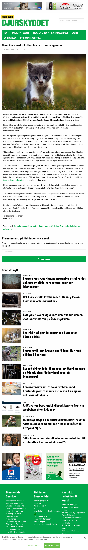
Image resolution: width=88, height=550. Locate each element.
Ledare (26, 33)
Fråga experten (40, 33)
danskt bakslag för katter (49, 226)
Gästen (75, 33)
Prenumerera (44, 259)
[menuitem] (6, 32)
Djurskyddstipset (59, 33)
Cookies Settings (34, 545)
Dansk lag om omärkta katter (26, 226)
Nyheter (15, 33)
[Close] (85, 538)
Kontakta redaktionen (30, 38)
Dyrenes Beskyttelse (68, 226)
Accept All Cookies (52, 545)
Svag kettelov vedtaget (12, 180)
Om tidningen (10, 38)
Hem (6, 33)
